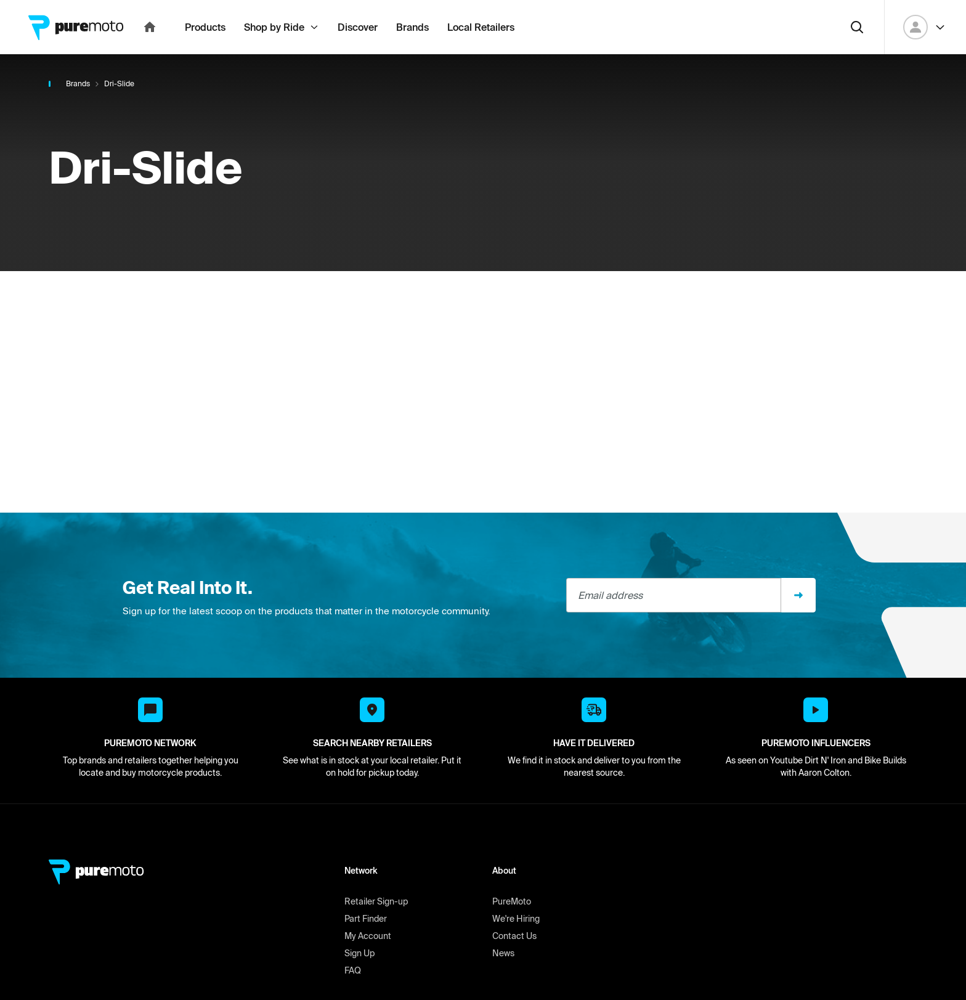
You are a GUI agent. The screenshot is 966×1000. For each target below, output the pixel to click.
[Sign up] (798, 622)
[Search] (857, 54)
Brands (78, 111)
